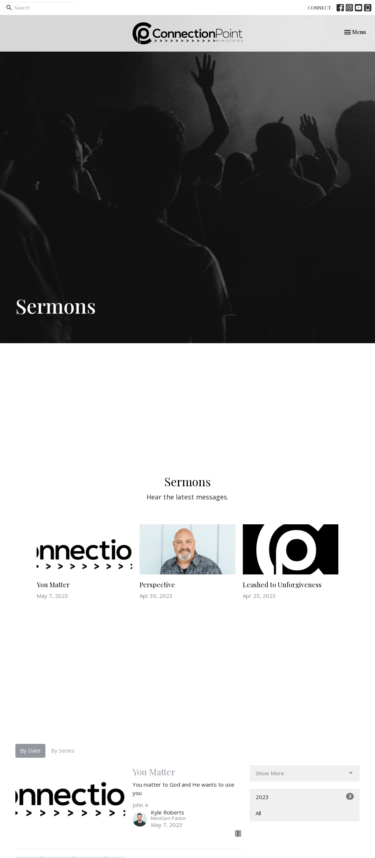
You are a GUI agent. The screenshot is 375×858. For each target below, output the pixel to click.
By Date (30, 750)
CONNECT (319, 7)
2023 (305, 797)
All (258, 813)
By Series (63, 750)
